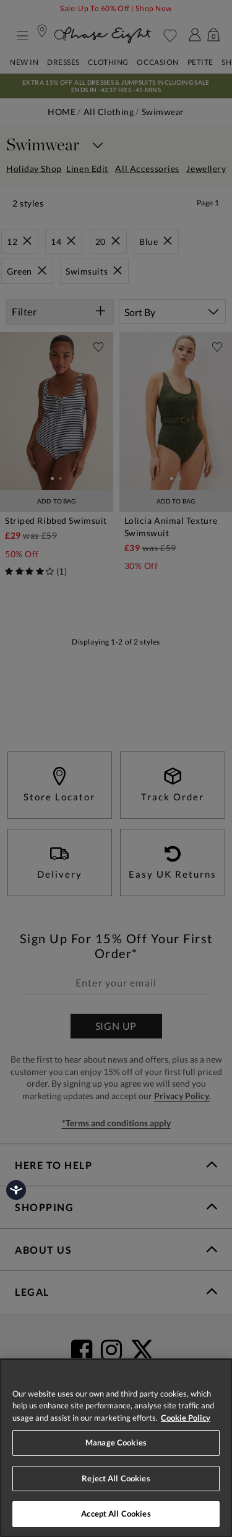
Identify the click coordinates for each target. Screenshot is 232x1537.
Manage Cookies (116, 1442)
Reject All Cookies (116, 1478)
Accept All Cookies (115, 1513)
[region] (116, 1447)
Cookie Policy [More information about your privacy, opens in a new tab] (185, 1418)
